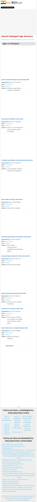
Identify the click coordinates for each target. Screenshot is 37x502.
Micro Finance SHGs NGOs (11, 466)
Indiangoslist (10, 346)
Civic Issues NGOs (29, 485)
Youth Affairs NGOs (9, 491)
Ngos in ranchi (17, 432)
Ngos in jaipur (17, 428)
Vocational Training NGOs (11, 462)
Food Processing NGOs (27, 473)
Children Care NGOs (9, 487)
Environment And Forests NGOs (13, 450)
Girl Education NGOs (9, 469)
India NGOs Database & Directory (24, 496)
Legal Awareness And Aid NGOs (12, 464)
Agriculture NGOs (8, 452)
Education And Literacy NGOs (12, 444)
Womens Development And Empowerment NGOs (18, 454)
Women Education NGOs (10, 481)
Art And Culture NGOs (23, 452)
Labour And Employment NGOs (12, 468)
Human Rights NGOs (24, 460)
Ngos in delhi (27, 416)
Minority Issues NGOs (25, 487)
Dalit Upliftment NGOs (10, 473)
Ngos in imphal (7, 420)
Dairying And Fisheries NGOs (12, 485)
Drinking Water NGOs (9, 460)
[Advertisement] (18, 21)
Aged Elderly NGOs (8, 479)
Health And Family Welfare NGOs (13, 446)
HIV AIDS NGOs (29, 450)
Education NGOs (22, 479)
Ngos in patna (27, 418)
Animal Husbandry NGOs (10, 483)
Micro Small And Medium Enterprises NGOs (16, 489)
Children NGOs (7, 448)
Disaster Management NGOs (11, 471)
